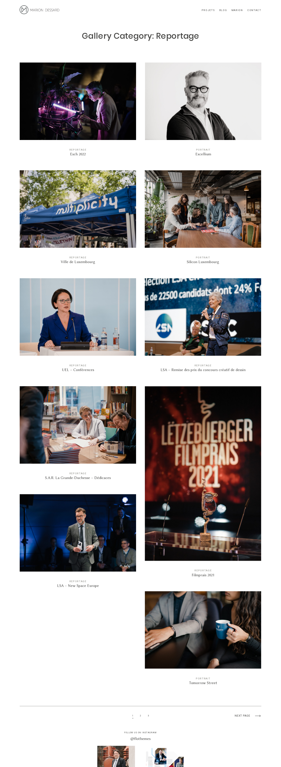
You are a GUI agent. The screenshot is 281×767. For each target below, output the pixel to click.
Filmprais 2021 (202, 481)
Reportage (78, 149)
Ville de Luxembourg (77, 220)
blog (223, 10)
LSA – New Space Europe (77, 540)
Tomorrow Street (202, 638)
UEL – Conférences (77, 328)
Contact (254, 10)
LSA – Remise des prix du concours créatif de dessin (202, 328)
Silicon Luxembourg (202, 220)
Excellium (202, 112)
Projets (208, 10)
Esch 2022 (77, 112)
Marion (237, 10)
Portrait (203, 149)
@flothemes (140, 738)
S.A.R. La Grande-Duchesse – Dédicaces (77, 436)
